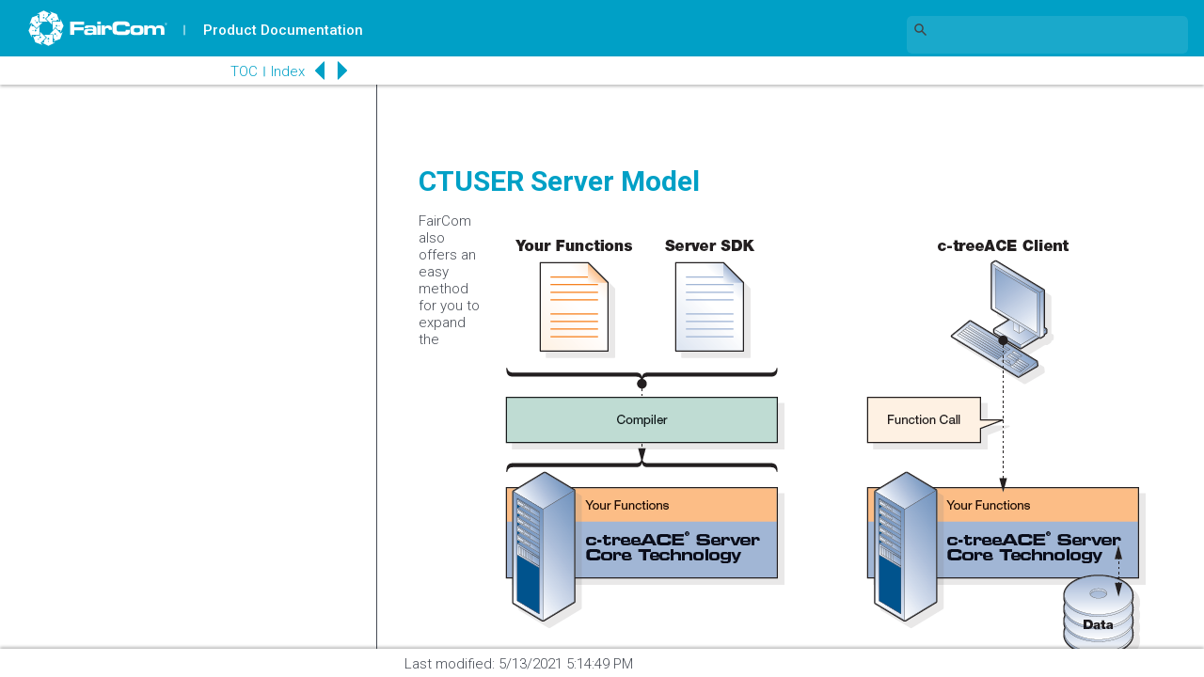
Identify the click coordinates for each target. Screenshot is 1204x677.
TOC (244, 71)
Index (288, 71)
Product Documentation (283, 30)
